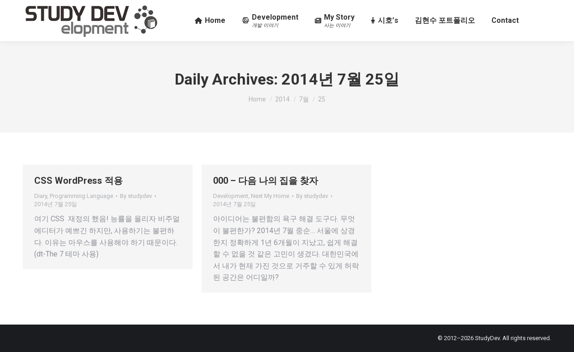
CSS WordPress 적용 (78, 180)
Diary (40, 195)
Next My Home (270, 195)
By (136, 195)
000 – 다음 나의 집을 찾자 (265, 180)
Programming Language (81, 195)
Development (230, 195)
